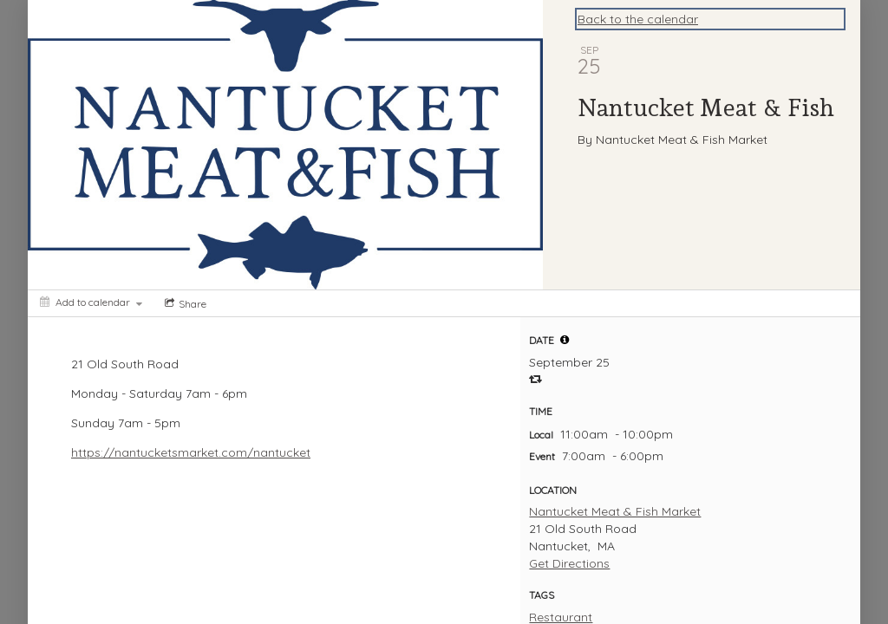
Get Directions (569, 563)
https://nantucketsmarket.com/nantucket (190, 452)
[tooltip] (564, 340)
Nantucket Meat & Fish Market (615, 511)
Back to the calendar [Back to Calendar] (638, 19)
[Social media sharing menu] (183, 303)
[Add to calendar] (91, 302)
